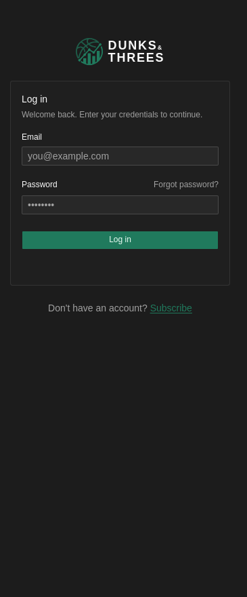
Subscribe (171, 308)
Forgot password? (186, 184)
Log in (120, 239)
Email (32, 137)
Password (40, 184)
